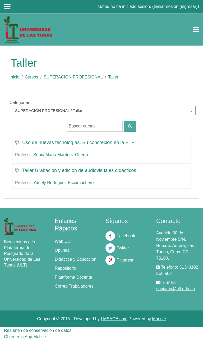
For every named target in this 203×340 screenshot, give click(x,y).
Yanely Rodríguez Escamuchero (63, 182)
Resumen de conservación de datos (37, 330)
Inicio (14, 77)
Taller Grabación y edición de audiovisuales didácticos (79, 170)
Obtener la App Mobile (25, 336)
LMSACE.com (114, 319)
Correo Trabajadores (74, 286)
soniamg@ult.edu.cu (175, 289)
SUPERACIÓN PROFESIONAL (73, 77)
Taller (113, 77)
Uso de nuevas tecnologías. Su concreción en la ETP (78, 142)
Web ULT (63, 241)
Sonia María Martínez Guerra (60, 154)
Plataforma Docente (73, 277)
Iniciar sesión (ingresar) (175, 6)
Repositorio (65, 268)
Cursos (31, 77)
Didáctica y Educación (75, 259)
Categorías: (20, 102)
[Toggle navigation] (196, 29)
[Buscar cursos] (95, 126)
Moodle (159, 319)
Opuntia (62, 250)
